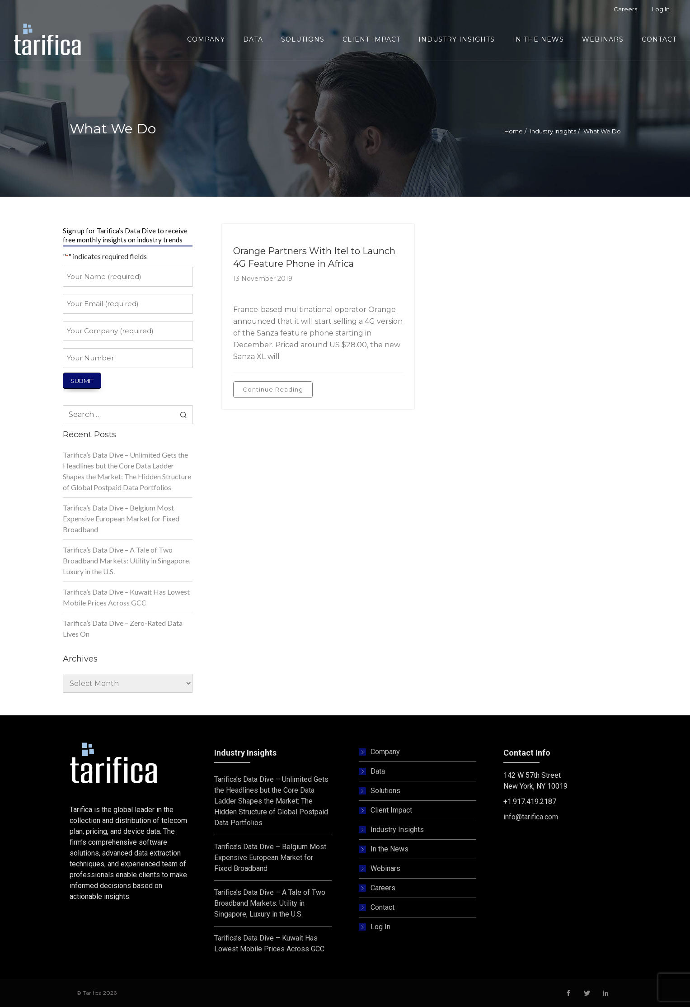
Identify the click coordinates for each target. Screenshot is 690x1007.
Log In (380, 926)
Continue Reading (273, 389)
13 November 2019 (262, 278)
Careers (383, 888)
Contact (382, 907)
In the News (389, 849)
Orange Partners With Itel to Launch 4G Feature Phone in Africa (314, 257)
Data (378, 771)
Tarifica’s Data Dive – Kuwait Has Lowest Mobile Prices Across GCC (126, 597)
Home (513, 131)
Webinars (385, 868)
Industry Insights (553, 131)
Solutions (385, 790)
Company (385, 751)
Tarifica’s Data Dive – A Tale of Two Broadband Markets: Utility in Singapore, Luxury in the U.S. (126, 560)
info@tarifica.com (530, 817)
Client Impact (391, 810)
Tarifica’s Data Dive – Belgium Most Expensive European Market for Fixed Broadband (121, 518)
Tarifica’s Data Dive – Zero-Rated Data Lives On (123, 628)
